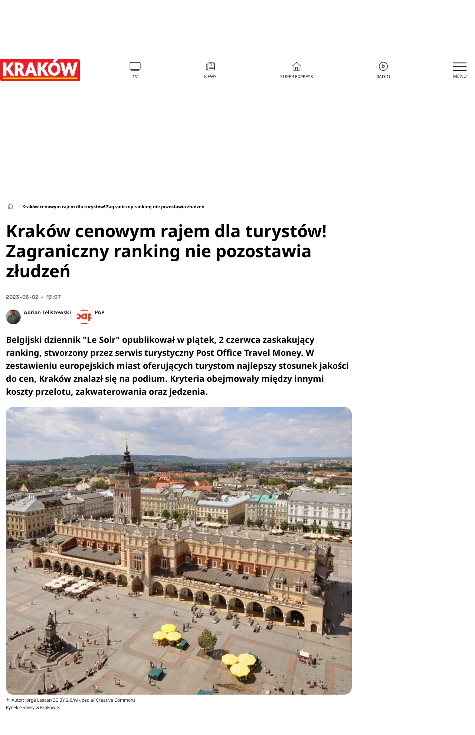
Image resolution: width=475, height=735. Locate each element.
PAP (100, 312)
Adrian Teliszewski (47, 312)
